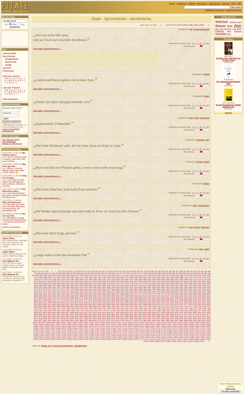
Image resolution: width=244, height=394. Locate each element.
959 (49, 321)
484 (195, 294)
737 (104, 308)
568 (44, 300)
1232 (103, 337)
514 (154, 296)
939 (135, 319)
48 (39, 273)
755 (185, 308)
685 (44, 306)
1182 (180, 333)
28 (145, 271)
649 (58, 304)
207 (176, 279)
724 (44, 308)
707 (144, 306)
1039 (97, 325)
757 (195, 308)
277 (140, 284)
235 (126, 282)
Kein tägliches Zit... (11, 261)
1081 (196, 25)
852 (94, 314)
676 (181, 304)
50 (46, 273)
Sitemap (225, 3)
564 (204, 298)
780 (122, 310)
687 (54, 306)
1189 (41, 335)
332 (35, 288)
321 (163, 286)
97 (34, 275)
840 (40, 314)
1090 (203, 327)
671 (158, 304)
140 (49, 277)
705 (135, 306)
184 (72, 279)
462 (94, 294)
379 (72, 290)
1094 (47, 329)
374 (49, 290)
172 (195, 277)
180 (54, 279)
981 (149, 321)
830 (172, 312)
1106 (114, 329)
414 (54, 292)
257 (49, 284)
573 (67, 300)
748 (154, 308)
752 (172, 308)
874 (195, 314)
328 (195, 286)
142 (58, 277)
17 (106, 271)
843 (54, 314)
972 (108, 321)
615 (81, 302)
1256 (58, 339)
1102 (91, 329)
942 (149, 319)
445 (195, 292)
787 (154, 310)
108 (81, 275)
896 (117, 317)
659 (104, 304)
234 (122, 282)
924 (67, 319)
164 (158, 277)
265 (85, 284)
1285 (151, 341)
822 (135, 312)
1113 (153, 329)
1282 (203, 339)
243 (163, 282)
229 (99, 282)
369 (204, 288)
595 (167, 300)
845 (63, 314)
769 (72, 310)
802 (44, 312)
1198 (91, 335)
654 (81, 304)
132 (190, 275)
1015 (141, 323)
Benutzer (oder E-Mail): (12, 108)
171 (190, 277)
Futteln (206, 96)
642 (204, 302)
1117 (175, 329)
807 (67, 312)
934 (113, 319)
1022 (180, 323)
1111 (141, 329)
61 (85, 273)
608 (49, 302)
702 (122, 306)
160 (140, 277)
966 (81, 321)
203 (158, 279)
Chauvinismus (203, 205)
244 (167, 282)
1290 (179, 341)
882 (54, 317)
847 (72, 314)
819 (122, 312)
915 (204, 317)
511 (140, 296)
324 (176, 286)
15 (99, 271)
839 (35, 314)
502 (99, 296)
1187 (208, 333)
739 (113, 308)
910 (181, 317)
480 (176, 294)
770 (76, 310)
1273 (153, 339)
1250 (203, 337)
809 (76, 312)
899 (131, 317)
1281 (197, 339)
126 (163, 275)
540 (94, 298)
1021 (175, 323)
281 (158, 284)
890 (90, 317)
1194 (69, 335)
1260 (80, 339)
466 (113, 294)
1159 (53, 333)
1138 (114, 331)
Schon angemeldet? (11, 129)
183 (67, 279)
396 (149, 290)
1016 (147, 323)
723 (40, 308)
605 (35, 302)
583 (113, 300)
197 (131, 279)
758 (199, 308)
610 (58, 302)
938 (131, 319)
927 (81, 319)
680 (199, 304)
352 (126, 288)
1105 (108, 329)
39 (184, 271)
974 (117, 321)
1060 (36, 327)
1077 (174, 25)
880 (44, 317)
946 (167, 319)
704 (131, 306)
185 (76, 279)
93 (198, 273)
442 (181, 292)
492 (54, 296)
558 (176, 298)
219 (54, 282)
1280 (191, 339)
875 (199, 314)
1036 (80, 325)
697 (99, 306)
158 (131, 277)
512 (144, 296)
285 (176, 284)
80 (153, 273)
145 (72, 277)
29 (149, 271)
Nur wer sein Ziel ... (14, 215)
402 (176, 290)
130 (181, 275)
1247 (186, 337)
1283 (208, 339)
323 (172, 286)
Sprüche (7, 68)
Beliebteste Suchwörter (214, 10)
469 (126, 294)
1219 (208, 335)
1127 (53, 331)
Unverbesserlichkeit (201, 29)
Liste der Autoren (11, 76)
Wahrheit (221, 21)
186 (81, 279)
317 (144, 286)
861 (135, 314)
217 (44, 282)
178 (44, 279)
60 (82, 273)
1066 (69, 327)
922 (58, 319)
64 (96, 273)
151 (99, 277)
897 (122, 317)
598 (181, 300)
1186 (203, 333)
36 (174, 271)
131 (185, 275)
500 (90, 296)
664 (126, 304)
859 (126, 314)
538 (85, 298)
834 (190, 312)
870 (176, 314)
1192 (58, 335)
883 (58, 317)
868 (167, 314)
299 (63, 286)
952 (195, 319)
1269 (130, 339)
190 (99, 279)
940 (140, 319)
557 (172, 298)
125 (158, 275)
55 (64, 273)
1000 (58, 323)
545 (117, 298)
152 (104, 277)
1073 (108, 327)
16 (103, 271)
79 (149, 273)
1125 (41, 331)
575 (76, 300)
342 (81, 288)
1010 (114, 323)
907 (167, 317)
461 (90, 294)
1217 (197, 335)
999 (52, 323)
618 (94, 302)
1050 (158, 325)
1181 (175, 333)
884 (63, 317)
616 (85, 302)
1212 (169, 335)
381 (81, 290)
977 (131, 321)
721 (208, 306)
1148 (169, 331)
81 (156, 273)
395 (144, 290)
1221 (41, 337)
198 (135, 279)
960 (54, 321)
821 (131, 312)
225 (81, 282)
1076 (168, 25)
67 (106, 273)
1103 (97, 329)
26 (138, 271)
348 (108, 288)
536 (76, 298)
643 (208, 302)
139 (44, 277)
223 (72, 282)
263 (76, 284)
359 (158, 288)
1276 (169, 339)
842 (49, 314)
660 (108, 304)
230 (104, 282)
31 (156, 271)
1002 (69, 323)
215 (35, 282)
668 (144, 304)
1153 (197, 331)
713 (172, 306)
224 (76, 282)
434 (144, 292)
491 (49, 296)
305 (90, 286)
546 (122, 298)
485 (199, 294)
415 (58, 292)
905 (158, 317)
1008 (103, 323)
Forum (172, 3)
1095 (53, 329)
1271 (141, 339)
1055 (186, 325)
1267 (119, 339)
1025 (197, 323)
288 (190, 284)
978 (135, 321)
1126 (47, 331)
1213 (175, 335)
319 (154, 286)
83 (163, 273)
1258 (69, 339)
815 (104, 312)
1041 (108, 325)
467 (117, 294)
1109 (130, 329)
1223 (53, 337)
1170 (114, 333)
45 (205, 271)
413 (49, 292)
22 (124, 271)
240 (149, 282)
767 (63, 310)
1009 (108, 323)
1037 (86, 325)
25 (135, 271)
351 (122, 288)
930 (94, 319)
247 (181, 282)
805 (58, 312)
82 (160, 273)
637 (181, 302)
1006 (91, 323)
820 (126, 312)
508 (126, 296)
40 (188, 271)
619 (99, 302)
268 (99, 284)
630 (149, 302)
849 (81, 314)
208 (181, 279)
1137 (108, 331)
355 (140, 288)
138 (40, 277)
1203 (119, 335)
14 (96, 271)
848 (76, 314)
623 (117, 302)
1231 (97, 337)
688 (58, 306)
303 (81, 286)
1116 (169, 329)
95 (205, 273)
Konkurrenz (238, 31)
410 (35, 292)
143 (63, 277)
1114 (158, 329)
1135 (97, 331)
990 (190, 321)
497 (76, 296)
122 (144, 275)
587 (131, 300)
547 (126, 298)
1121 (197, 329)
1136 (103, 331)
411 (40, 292)
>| (209, 25)
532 (58, 298)
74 (131, 273)
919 (44, 319)
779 (117, 310)
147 (81, 277)
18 (110, 271)
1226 (69, 337)
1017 (153, 323)
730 (72, 308)
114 (108, 275)
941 (144, 319)
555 (163, 298)
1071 (97, 327)
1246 (180, 337)
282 (163, 284)
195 (122, 279)
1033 (63, 325)
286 (181, 284)
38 (181, 271)
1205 (130, 335)
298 (58, 286)
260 (63, 284)
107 (76, 275)
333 (40, 288)
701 (117, 306)
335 (49, 288)
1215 (186, 335)
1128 (58, 331)
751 (167, 308)
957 (40, 321)
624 (122, 302)
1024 (191, 323)
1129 (63, 331)
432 (135, 292)
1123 (208, 329)
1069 (86, 327)
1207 (141, 335)
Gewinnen (205, 227)
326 (185, 286)
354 (135, 288)
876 (204, 314)
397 (154, 290)
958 (44, 321)
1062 (47, 327)
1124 (36, 331)
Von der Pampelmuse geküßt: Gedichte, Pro (228, 106)
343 (85, 288)
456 (67, 294)
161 (144, 277)
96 (209, 273)
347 (104, 288)
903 (149, 317)
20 (117, 271)
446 (199, 292)
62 (89, 273)
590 (144, 300)
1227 (75, 337)
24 (131, 271)
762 (40, 310)
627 (135, 302)
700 (113, 306)
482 (185, 294)
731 (76, 308)
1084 (169, 327)
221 (63, 282)
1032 (58, 325)
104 (63, 275)
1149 (175, 331)
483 (190, 294)
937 (126, 319)
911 (185, 317)
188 (90, 279)
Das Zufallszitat (9, 142)
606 (40, 302)
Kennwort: (6, 113)
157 (126, 277)
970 (99, 321)
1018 (158, 323)
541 (99, 298)
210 (190, 279)
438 (163, 292)
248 (185, 282)
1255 (53, 339)
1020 (169, 323)
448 (208, 292)
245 (172, 282)
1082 (201, 25)
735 (94, 308)
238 (140, 282)
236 (131, 282)
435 (149, 292)
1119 (186, 329)
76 (138, 273)
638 (185, 302)
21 (121, 271)
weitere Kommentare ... (12, 227)
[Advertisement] (95, 59)
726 (54, 308)
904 (154, 317)
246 (176, 282)
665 (131, 304)
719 (199, 306)
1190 (47, 335)
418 (72, 292)
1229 (86, 337)
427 (113, 292)
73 (128, 273)
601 (195, 300)
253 (208, 282)
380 (76, 290)
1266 (114, 339)
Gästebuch (181, 3)
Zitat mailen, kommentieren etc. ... (47, 49)
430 (126, 292)
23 (128, 271)
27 (142, 271)
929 (90, 319)
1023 (186, 323)
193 (113, 279)
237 (135, 282)
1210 (158, 335)
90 (188, 273)
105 (67, 275)
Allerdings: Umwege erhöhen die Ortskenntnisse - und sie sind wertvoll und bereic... (14, 221)
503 (104, 296)
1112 (147, 329)
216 (40, 282)
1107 (119, 329)
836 (199, 312)
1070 (91, 327)
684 (40, 306)
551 (144, 298)
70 (117, 273)
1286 (157, 341)
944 (158, 319)
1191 (53, 335)
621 (108, 302)
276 (135, 284)
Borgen (197, 227)
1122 (203, 329)
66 (103, 273)
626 (131, 302)
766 (58, 310)
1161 (63, 333)
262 (72, 284)
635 (172, 302)
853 (99, 314)
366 (190, 288)
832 (181, 312)
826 (154, 312)
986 (172, 321)
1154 (203, 331)
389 (117, 290)
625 (126, 302)
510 (135, 296)
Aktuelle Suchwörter (233, 10)
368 (199, 288)
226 (85, 282)
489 (40, 296)
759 (204, 308)
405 (190, 290)
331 (208, 286)
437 (158, 292)
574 (72, 300)
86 (174, 273)
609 (54, 302)
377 (63, 290)
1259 (75, 339)
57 (71, 273)
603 (204, 300)
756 (190, 308)
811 (85, 312)
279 (149, 284)
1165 (86, 333)
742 (126, 308)
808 (72, 312)
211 (195, 279)
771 (81, 310)
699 (108, 306)
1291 (185, 341)
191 (104, 279)
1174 (136, 333)
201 (149, 279)
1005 (86, 323)
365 (185, 288)
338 (63, 288)
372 (40, 290)
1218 (203, 335)
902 (144, 317)
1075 (119, 327)
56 (68, 273)
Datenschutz (214, 3)
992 (199, 321)
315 (135, 286)
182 (63, 279)
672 (163, 304)
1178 (158, 333)
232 (113, 282)
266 (90, 284)
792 (176, 310)
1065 (63, 327)
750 (163, 308)
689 (63, 306)
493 (58, 296)
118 (126, 275)
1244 (169, 337)
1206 (136, 335)
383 (90, 290)
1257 (63, 339)
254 (35, 284)
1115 (164, 329)
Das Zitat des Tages (10, 139)
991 (195, 321)
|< (160, 25)
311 (117, 286)
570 (54, 300)
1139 (119, 331)
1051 (164, 325)
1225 (63, 337)
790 (167, 310)
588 (135, 300)
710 (158, 306)
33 (163, 271)
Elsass (229, 31)
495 (67, 296)
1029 (41, 325)
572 (63, 300)
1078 (179, 25)
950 (185, 319)
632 (158, 302)
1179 (164, 333)
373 (44, 290)
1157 (41, 333)
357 (149, 288)
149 (90, 277)
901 (140, 317)
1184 (191, 333)
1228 (80, 337)
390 (122, 290)
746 (144, 308)
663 (122, 304)
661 (113, 304)
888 (81, 317)
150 (94, 277)
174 (204, 277)
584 (117, 300)
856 (113, 314)
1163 (75, 333)
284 (172, 284)
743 (131, 308)
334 (44, 288)
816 (108, 312)
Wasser (220, 25)
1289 (174, 341)
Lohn (207, 140)
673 (167, 304)
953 (199, 319)
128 (172, 275)
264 (81, 284)
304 (85, 286)
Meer (230, 26)
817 (113, 312)
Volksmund (8, 71)
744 (135, 308)
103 (58, 275)
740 (117, 308)
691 (72, 306)
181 (58, 279)
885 (67, 317)
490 (44, 296)
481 (181, 294)
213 (204, 279)
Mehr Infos (230, 388)
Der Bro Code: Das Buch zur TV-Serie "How (228, 59)
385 (99, 290)
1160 (58, 333)
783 (135, 310)
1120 (191, 329)
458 (76, 294)
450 (40, 294)
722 (35, 308)
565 (208, 298)
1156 (36, 333)
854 (104, 314)
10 (82, 271)
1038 (91, 325)
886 (72, 317)
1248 (191, 337)
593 (158, 300)
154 (113, 277)
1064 (58, 327)
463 (99, 294)
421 (85, 292)
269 (104, 284)
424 (99, 292)
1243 (164, 337)
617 (90, 302)
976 (126, 321)
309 (108, 286)
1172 (125, 333)
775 (99, 310)
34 (167, 271)
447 (204, 292)
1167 (97, 333)
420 (81, 292)
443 (185, 292)
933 (108, 319)
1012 (125, 323)
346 (99, 288)
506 (117, 296)
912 (190, 317)
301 (72, 286)
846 (67, 314)
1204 (125, 335)
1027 (208, 323)
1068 (80, 327)
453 (54, 294)
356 (144, 288)
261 (67, 284)
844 (58, 314)
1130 (69, 331)
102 (54, 275)
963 (67, 321)
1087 (186, 327)
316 (140, 286)
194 (117, 279)
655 (85, 304)
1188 (36, 335)
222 (67, 282)
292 (208, 284)
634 (167, 302)
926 (76, 319)
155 (117, 277)
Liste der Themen (11, 87)
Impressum (202, 3)
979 (140, 321)
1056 (191, 325)
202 (154, 279)
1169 (108, 333)
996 (39, 323)
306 (94, 286)
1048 (147, 325)
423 (94, 292)
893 (104, 317)
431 (131, 292)
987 (176, 321)
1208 (147, 335)
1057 (197, 325)
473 (144, 294)
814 (99, 312)
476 (158, 294)
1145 (153, 331)
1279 (186, 339)
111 (94, 275)
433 (140, 292)
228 (94, 282)
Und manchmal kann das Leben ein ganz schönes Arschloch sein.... (14, 195)
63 (92, 273)
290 (199, 284)
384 (94, 290)
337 (58, 288)
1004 (80, 323)
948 (176, 319)
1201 (108, 335)
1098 (69, 329)
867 (163, 314)
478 (167, 294)
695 (90, 306)
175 (208, 277)
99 (41, 275)
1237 (130, 337)
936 (122, 319)
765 (54, 310)
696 (94, 306)
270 (108, 284)
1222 (47, 337)
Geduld (206, 74)
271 (113, 284)
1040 (103, 325)
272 (117, 284)
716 (185, 306)
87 (177, 273)
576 (81, 300)
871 (181, 314)
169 (181, 277)
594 (163, 300)
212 (199, 279)
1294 (201, 341)
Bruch (229, 34)
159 (135, 277)
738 (108, 308)
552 (149, 298)
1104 (103, 329)
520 (181, 296)
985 (167, 321)
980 (144, 321)
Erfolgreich (219, 31)
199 (140, 279)
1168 (103, 333)
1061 (41, 327)
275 (131, 284)
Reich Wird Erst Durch (223, 29)
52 (53, 273)
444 (190, 292)
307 (99, 286)
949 (181, 319)
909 (176, 317)
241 (154, 282)
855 (108, 314)
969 (94, 321)
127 (167, 275)
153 (108, 277)
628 (140, 302)
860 (131, 314)
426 (108, 292)
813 (94, 312)
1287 (163, 341)
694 (85, 306)
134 (199, 275)
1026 (203, 323)
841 (44, 314)
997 (43, 323)
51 (50, 273)
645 (40, 304)
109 (85, 275)
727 (58, 308)
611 (63, 302)
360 (163, 288)
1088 (191, 327)
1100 (80, 329)
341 (76, 288)
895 (113, 317)
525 (204, 296)
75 (135, 273)
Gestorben (221, 33)
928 (85, 319)
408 (204, 290)
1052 (169, 325)
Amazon (228, 113)
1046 (136, 325)
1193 (63, 335)
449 (35, 294)
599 (185, 300)
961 (58, 321)
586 (126, 300)
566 (35, 300)
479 (172, 294)
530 (49, 298)
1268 (125, 339)
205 (167, 279)
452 (49, 294)
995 (34, 323)
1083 (164, 327)
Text (23, 24)
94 (202, 273)
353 (131, 288)
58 (75, 273)
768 (67, 310)
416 (63, 292)
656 (90, 304)
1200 (103, 335)
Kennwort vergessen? (11, 121)
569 (49, 300)
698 (104, 306)
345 (94, 288)
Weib (195, 205)
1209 (153, 335)
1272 (147, 339)
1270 (136, 339)
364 (181, 288)
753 (176, 308)
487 (208, 294)
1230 (91, 337)
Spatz (191, 118)
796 (195, 310)
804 (54, 312)
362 (172, 288)
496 (72, 296)
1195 (75, 335)
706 (140, 306)
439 (167, 292)
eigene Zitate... (9, 238)
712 (167, 306)
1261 (86, 339)
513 (149, 296)
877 (208, 314)
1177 (153, 333)
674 (172, 304)
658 (99, 304)
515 (158, 296)
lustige (8, 65)
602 (199, 300)
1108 (125, 329)
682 (208, 304)
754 (181, 308)
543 (108, 298)
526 (208, 296)
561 (190, 298)
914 (199, 317)
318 (149, 286)
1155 (208, 331)
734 (90, 308)
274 (126, 284)
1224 (58, 337)
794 (185, 310)
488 (35, 296)
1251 (208, 337)
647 (49, 304)
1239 (141, 337)
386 (104, 290)
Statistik (191, 3)
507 (122, 296)
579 (94, 300)
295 (44, 286)
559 (181, 298)
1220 (36, 337)
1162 (69, 333)
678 (190, 304)
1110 (136, 329)
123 (149, 275)
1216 (191, 335)
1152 (191, 331)
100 (44, 275)
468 (122, 294)
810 (81, 312)
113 (104, 275)
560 (185, 298)
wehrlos (206, 184)
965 (76, 321)
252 (204, 282)
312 (122, 286)
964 (72, 321)
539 (90, 298)
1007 (97, 323)
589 (140, 300)
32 (160, 271)
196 (126, 279)
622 (113, 302)
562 (195, 298)
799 (208, 310)
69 (113, 273)
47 (36, 273)
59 (78, 273)
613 (72, 302)
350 (117, 288)
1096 (58, 329)
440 (172, 292)
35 (170, 271)
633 (163, 302)
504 (108, 296)
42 (195, 271)
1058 (203, 325)
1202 (114, 335)
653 (76, 304)
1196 (80, 335)
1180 (169, 333)
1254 (47, 339)
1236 (125, 337)
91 (191, 273)
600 (190, 300)
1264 (103, 339)
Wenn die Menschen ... (12, 202)
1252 (36, 339)
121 (140, 275)
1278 (180, 339)
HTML (14, 24)
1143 (141, 331)
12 (89, 271)
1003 (75, 323)
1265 (108, 339)
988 (181, 321)
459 (81, 294)
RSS (233, 3)
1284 (146, 341)
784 (140, 310)
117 (122, 275)
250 (195, 282)
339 (67, 288)
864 (149, 314)
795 (190, 310)
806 (63, 312)
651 (67, 304)
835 (195, 312)
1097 (63, 329)
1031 (53, 325)
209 (185, 279)
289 (195, 284)
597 (176, 300)
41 (191, 271)
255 (40, 284)
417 (67, 292)
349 (113, 288)
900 (135, 317)
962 (63, 321)
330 (204, 286)
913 (195, 317)
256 (44, 284)
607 (44, 302)
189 (94, 279)
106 (72, 275)
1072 (103, 327)
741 (122, 308)
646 (44, 304)
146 (76, 277)
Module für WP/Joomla (12, 144)
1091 (208, 327)
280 (154, 284)
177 (40, 279)
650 (63, 304)
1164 (80, 333)
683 (35, 306)
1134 (91, 331)
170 (185, 277)
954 (204, 319)
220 (58, 282)
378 (67, 290)
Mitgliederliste (8, 131)
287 (185, 284)
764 (49, 310)
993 (204, 321)
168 (176, 277)
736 (99, 308)
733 (85, 308)
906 (163, 317)
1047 (141, 325)
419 (76, 292)
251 (199, 282)
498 (81, 296)
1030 (47, 325)
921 (54, 319)
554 (158, 298)
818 (117, 312)
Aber (237, 25)
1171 (119, 333)
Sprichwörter (9, 56)
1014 (136, 323)
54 (60, 273)
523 (195, 296)
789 (163, 310)
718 (195, 306)
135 (204, 275)
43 (198, 271)
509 (131, 296)
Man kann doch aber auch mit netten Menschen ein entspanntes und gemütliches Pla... (13, 207)
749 (158, 308)
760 (208, 308)
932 (104, 319)
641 (199, 302)
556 (167, 298)
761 (35, 310)
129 (176, 275)
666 (135, 304)
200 (144, 279)
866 (158, 314)
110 (90, 275)
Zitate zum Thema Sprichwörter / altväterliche (64, 345)
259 (58, 284)
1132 (80, 331)
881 (49, 317)
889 (85, 317)
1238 (136, 337)
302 (76, 286)
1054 (180, 325)
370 (208, 288)
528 (40, 298)
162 (149, 277)
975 (122, 321)
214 (208, 279)
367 (195, 288)
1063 (53, 327)
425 (104, 292)
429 (122, 292)
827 (158, 312)
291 (204, 284)
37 (177, 271)
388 (113, 290)
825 (149, 312)
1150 (180, 331)
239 (144, 282)
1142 (136, 331)
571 (58, 300)
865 (154, 314)
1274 (158, 339)
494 (63, 296)
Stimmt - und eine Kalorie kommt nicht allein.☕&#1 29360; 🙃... (13, 170)
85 (170, 273)
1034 (69, 325)
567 (40, 300)
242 (158, 282)
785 (144, 310)
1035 (75, 325)
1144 (147, 331)
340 (72, 288)
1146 (158, 331)
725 (49, 308)
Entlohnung (204, 118)
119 (131, 275)
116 (117, 275)
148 (85, 277)
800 (35, 312)
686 (49, 306)
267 (94, 284)
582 (108, 300)
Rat (191, 29)
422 (90, 292)
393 (135, 290)
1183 (186, 333)
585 (122, 300)
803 (49, 312)
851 (90, 314)
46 (209, 271)
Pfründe (199, 162)
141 (54, 277)
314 (131, 286)
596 (172, 300)
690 (67, 306)
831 (176, 312)
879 (40, 317)
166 (167, 277)
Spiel (191, 227)
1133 (86, 331)
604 (208, 300)
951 (190, 319)
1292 (190, 341)
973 (113, 321)
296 (49, 286)
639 (190, 302)
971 (104, 321)
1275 (164, 339)
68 (110, 273)
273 (122, 284)
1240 (147, 337)
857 (117, 314)
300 (67, 286)
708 (149, 306)
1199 (97, 335)
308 (104, 286)
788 (158, 310)
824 (144, 312)
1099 (75, 329)
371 (35, 290)
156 (122, 277)
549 (135, 298)
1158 (47, 333)
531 (54, 298)
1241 (153, 337)
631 (154, 302)
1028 (36, 325)
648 (54, 304)
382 (85, 290)
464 (104, 294)
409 (208, 290)
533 (63, 298)
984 (163, 321)
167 (172, 277)
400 (167, 290)
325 (181, 286)
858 (122, 314)
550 (140, 298)
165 (163, 277)
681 (204, 304)
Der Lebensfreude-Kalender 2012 (228, 83)
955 (208, 319)
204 (163, 279)
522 (190, 296)
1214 (180, 335)
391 (126, 290)
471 (135, 294)
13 (92, 271)
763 (44, 310)
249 (190, 282)
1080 (190, 25)
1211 (164, 335)
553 (154, 298)
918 (40, 319)
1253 (41, 339)
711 (163, 306)
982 (154, 321)
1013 (130, 323)
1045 (130, 325)
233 (117, 282)
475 (154, 294)
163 (154, 277)
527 (35, 298)
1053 (175, 325)
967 (85, 321)
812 (90, 312)
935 (117, 319)
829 (167, 312)
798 (204, 310)
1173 (130, 333)
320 (158, 286)
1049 (153, 325)
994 (208, 321)
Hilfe (239, 3)
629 (144, 302)
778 (113, 310)
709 (154, 306)
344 (90, 288)
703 (126, 306)
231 (108, 282)
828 (163, 312)
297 (54, 286)
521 (185, 296)
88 (181, 273)
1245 (175, 337)
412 (44, 292)
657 (94, 304)
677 (185, 304)
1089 (197, 327)
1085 (175, 327)
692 (76, 306)
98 (37, 275)
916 (208, 317)
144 (67, 277)
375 (54, 290)
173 (199, 277)
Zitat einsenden (10, 99)
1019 (164, 323)
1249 (197, 337)
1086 (180, 327)
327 (190, 286)
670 (154, 304)
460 (85, 294)
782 (131, 310)
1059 (208, 325)
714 (176, 306)
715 (181, 306)
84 (167, 273)
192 (108, 279)
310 (113, 286)
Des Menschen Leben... (14, 190)
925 (72, 319)
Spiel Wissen (237, 29)
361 (167, 288)
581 (104, 300)
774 (94, 310)
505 (113, 296)
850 (85, 314)
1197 (86, 335)
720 (204, 306)
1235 (119, 337)
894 (108, 317)
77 (142, 273)
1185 (197, 333)
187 (85, 279)
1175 (141, 333)
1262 (91, 339)
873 (190, 314)
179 (49, 279)
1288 (168, 341)
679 (195, 304)
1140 (125, 331)
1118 (180, 329)
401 (172, 290)
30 (153, 271)
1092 (36, 329)
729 (67, 308)
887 (76, 317)
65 (99, 273)
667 (140, 304)
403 (181, 290)
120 (135, 275)
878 (35, 317)
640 (195, 302)
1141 (130, 331)
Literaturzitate (9, 53)
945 (163, 319)
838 (208, 312)
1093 (41, 329)
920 (49, 319)
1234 (114, 337)
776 (104, 310)
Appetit (206, 162)
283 (167, 284)
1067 (75, 327)
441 (176, 292)
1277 (175, 339)
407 (199, 290)
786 (149, 310)
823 (140, 312)
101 (49, 275)
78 (145, 273)
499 (85, 296)
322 (167, 286)
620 (104, 302)
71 (121, 273)
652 (72, 304)
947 (172, 319)
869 (172, 314)
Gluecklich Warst (235, 22)
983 (158, 321)
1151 (186, 331)
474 (149, 294)
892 (99, 317)
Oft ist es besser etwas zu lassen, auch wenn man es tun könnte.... (14, 159)
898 (126, 317)
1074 (114, 327)
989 (185, 321)
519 (176, 296)
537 (81, 298)
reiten (201, 249)
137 (35, 277)
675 (176, 304)
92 (195, 273)
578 (90, 300)
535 (72, 298)
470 (131, 294)
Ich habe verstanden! (231, 391)
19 (113, 271)
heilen (206, 249)
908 (172, 317)
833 (185, 312)
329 (199, 286)
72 (124, 273)
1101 (86, 329)
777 (108, 310)
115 (113, 275)
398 (158, 290)
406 (195, 290)
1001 (63, 323)
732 (81, 308)
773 (90, 310)
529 (44, 298)
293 (35, 286)
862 (140, 314)
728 (63, 308)
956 (35, 321)
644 (35, 304)
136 (208, 275)
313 (126, 286)
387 (108, 290)
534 (67, 298)
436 (154, 292)
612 (67, 302)
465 (108, 294)
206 (172, 279)
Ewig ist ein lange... (14, 177)
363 (176, 288)
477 (163, 294)
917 (35, 319)
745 (140, 308)
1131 (75, 331)
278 (144, 284)
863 (144, 314)
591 (149, 300)
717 (190, 306)
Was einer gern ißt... (14, 165)
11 (85, 271)
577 (85, 300)
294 (40, 286)
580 (99, 300)
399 (163, 290)
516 (163, 296)
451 (44, 294)
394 (140, 290)
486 (204, 294)
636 (176, 302)
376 (58, 290)
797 (199, 310)
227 (90, 282)
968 (90, 321)
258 (54, 284)
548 (131, 298)
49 (43, 273)
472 (140, 294)
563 (199, 298)
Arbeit (196, 118)
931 (99, 319)
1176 (147, 333)
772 (85, 310)
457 (72, 294)
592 (154, 300)
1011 (119, 323)
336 (54, 288)
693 (81, 306)
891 (94, 317)
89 (184, 273)
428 (117, 292)
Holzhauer (200, 140)
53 (57, 273)
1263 (97, 339)
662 (117, 304)
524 (199, 296)
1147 (164, 331)
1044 (125, 325)
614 (76, 302)
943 (154, 319)
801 (40, 312)
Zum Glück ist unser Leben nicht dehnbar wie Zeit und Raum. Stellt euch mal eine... (13, 183)
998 (48, 323)
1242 (158, 337)
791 (172, 310)
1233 (108, 337)
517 (167, 296)
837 (204, 312)
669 (149, 304)
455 (63, 294)
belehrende (10, 62)
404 (185, 290)
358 (154, 288)
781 (126, 310)
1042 (114, 325)
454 (58, 294)
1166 (91, 333)
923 (63, 319)
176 (35, 279)
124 (154, 275)
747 (149, 308)
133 (195, 275)
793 (181, 310)
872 (185, 314)
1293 (196, 341)
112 (99, 275)
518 (172, 296)
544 (113, 298)
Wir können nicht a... (13, 154)
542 (104, 298)
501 (94, 296)
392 (131, 290)
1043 (119, 325)
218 (49, 282)
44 (202, 271)
